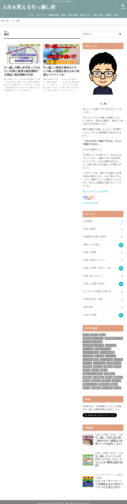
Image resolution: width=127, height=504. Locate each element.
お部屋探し (88, 221)
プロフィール (40, 15)
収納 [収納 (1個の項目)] (86, 367)
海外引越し (88, 304)
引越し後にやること (93, 274)
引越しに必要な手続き (94, 282)
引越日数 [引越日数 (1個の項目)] (109, 371)
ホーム (31, 15)
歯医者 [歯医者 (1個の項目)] (118, 375)
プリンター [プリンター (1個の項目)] (106, 357)
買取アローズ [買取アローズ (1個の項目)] (89, 382)
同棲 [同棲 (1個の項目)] (95, 367)
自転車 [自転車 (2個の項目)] (96, 378)
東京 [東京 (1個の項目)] (109, 375)
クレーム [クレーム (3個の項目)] (88, 346)
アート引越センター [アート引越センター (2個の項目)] (92, 339)
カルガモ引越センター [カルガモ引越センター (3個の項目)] (93, 343)
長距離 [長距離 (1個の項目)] (96, 385)
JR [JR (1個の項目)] (102, 332)
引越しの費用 (73, 15)
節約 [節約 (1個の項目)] (86, 378)
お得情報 (108, 15)
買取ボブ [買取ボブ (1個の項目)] (104, 382)
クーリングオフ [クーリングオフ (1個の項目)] (90, 350)
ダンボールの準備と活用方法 (97, 289)
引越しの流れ (98, 15)
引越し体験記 (89, 228)
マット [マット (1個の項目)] (87, 360)
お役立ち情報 (89, 312)
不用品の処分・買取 (93, 297)
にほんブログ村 (90, 202)
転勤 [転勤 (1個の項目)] (86, 385)
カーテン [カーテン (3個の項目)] (110, 343)
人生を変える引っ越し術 (28, 7)
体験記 (63, 15)
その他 (116, 15)
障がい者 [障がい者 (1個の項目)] (107, 385)
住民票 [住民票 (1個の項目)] (87, 364)
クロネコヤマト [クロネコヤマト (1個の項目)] (103, 346)
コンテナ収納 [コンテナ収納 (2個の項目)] (107, 350)
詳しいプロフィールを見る (96, 191)
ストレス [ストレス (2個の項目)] (88, 353)
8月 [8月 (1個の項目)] (86, 332)
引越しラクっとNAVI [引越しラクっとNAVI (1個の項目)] (92, 371)
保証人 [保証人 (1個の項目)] (98, 364)
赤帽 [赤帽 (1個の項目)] (114, 382)
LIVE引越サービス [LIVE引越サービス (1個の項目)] (113, 336)
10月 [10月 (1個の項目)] (94, 332)
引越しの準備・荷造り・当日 (97, 266)
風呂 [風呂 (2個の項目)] (117, 385)
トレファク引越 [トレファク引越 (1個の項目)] (90, 357)
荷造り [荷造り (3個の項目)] (116, 378)
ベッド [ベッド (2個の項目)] (118, 357)
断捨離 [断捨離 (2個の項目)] (87, 375)
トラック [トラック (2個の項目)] (110, 353)
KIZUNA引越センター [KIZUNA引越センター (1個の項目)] (93, 336)
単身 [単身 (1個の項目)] (117, 364)
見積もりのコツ (85, 15)
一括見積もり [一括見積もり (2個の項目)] (114, 360)
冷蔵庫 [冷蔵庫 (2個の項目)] (108, 364)
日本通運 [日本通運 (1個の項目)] (98, 375)
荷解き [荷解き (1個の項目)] (106, 378)
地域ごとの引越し (92, 243)
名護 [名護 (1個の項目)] (104, 367)
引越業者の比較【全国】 (95, 236)
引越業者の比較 (53, 15)
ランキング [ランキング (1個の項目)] (99, 360)
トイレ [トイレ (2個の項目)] (99, 353)
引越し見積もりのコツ (94, 259)
